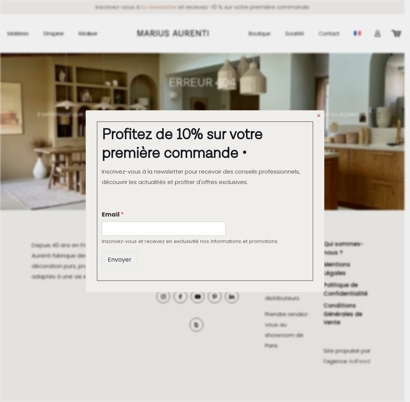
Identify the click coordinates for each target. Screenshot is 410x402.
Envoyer (120, 260)
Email (113, 214)
